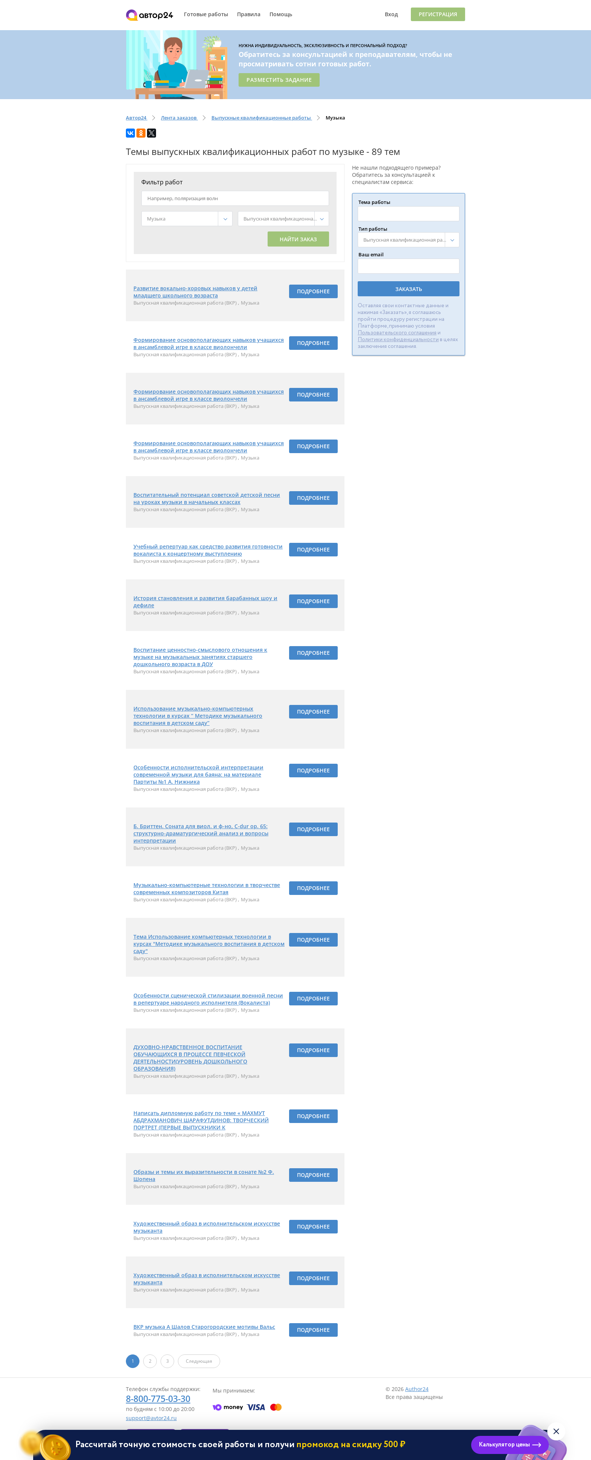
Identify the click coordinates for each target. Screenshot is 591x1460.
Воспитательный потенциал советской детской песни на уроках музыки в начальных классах (206, 498)
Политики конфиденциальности (398, 339)
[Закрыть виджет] (556, 1431)
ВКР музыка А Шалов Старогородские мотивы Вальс (204, 1326)
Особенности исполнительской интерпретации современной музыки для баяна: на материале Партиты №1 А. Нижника (198, 774)
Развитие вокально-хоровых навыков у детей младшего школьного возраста (195, 292)
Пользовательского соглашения (397, 333)
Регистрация (438, 14)
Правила (248, 14)
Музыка (250, 302)
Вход (391, 14)
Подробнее (313, 291)
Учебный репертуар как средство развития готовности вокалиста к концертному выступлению (208, 550)
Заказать (408, 289)
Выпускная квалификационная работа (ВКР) (185, 302)
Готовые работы (206, 14)
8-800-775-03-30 (158, 1399)
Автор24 (149, 15)
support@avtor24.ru (151, 1418)
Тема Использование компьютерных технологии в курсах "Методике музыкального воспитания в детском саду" (209, 943)
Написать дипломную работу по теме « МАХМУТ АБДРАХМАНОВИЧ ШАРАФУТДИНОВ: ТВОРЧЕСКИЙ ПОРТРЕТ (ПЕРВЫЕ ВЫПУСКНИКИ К (201, 1120)
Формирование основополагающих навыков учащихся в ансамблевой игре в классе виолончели (208, 343)
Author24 (417, 1389)
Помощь (280, 14)
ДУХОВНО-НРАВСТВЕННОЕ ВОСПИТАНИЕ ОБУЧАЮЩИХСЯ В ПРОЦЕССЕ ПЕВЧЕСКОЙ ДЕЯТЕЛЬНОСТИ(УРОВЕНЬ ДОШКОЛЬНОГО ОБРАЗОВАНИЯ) (190, 1057)
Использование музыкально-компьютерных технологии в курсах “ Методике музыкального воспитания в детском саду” (197, 715)
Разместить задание (279, 79)
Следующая (199, 1361)
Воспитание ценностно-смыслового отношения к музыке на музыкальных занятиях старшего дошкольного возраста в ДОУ (200, 657)
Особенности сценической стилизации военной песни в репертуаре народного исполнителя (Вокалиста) (208, 999)
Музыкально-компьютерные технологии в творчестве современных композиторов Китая (206, 888)
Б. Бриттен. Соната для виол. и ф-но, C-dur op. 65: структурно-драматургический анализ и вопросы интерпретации (200, 833)
